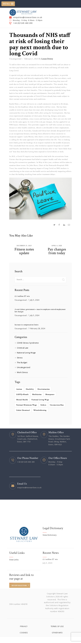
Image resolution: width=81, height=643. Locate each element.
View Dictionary (50, 541)
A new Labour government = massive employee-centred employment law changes (36, 310)
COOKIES (24, 638)
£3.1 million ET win (22, 296)
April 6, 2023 (56, 245)
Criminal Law (23, 348)
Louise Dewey (46, 58)
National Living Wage (26, 353)
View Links (14, 565)
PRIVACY (24, 632)
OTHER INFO (57, 638)
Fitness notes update (24, 251)
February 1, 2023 (31, 58)
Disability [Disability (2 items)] (31, 390)
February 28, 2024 (38, 329)
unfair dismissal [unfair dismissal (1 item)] (43, 411)
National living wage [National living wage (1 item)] (43, 400)
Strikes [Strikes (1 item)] (46, 405)
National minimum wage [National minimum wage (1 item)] (27, 405)
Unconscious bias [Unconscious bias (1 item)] (24, 411)
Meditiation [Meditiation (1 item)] (38, 395)
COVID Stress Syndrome (28, 343)
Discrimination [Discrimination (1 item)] (46, 390)
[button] (8, 3)
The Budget (22, 363)
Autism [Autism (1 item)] (19, 390)
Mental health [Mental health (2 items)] (22, 400)
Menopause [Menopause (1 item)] (53, 395)
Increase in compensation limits (27, 325)
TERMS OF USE (57, 632)
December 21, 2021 (24, 245)
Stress (20, 358)
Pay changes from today (56, 251)
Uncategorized (15, 58)
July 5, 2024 (35, 300)
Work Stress (22, 373)
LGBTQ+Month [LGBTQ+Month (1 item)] (23, 395)
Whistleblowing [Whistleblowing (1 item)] (23, 416)
